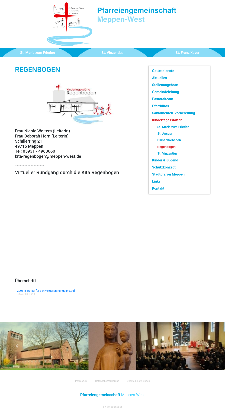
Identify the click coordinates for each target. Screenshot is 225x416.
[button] (17, 346)
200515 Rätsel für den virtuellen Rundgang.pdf (46, 290)
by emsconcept (112, 406)
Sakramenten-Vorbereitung (173, 113)
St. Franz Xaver (188, 53)
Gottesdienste (163, 71)
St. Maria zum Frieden (37, 53)
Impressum (81, 381)
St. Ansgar (164, 133)
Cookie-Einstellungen (138, 381)
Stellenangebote (165, 85)
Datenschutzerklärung (107, 381)
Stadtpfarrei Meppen (168, 174)
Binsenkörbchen (169, 140)
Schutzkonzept (164, 167)
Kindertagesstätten (167, 120)
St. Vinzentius (113, 53)
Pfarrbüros (160, 106)
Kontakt (158, 188)
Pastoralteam (162, 99)
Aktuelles (159, 78)
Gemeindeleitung (165, 92)
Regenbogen (166, 147)
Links (156, 181)
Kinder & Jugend (165, 160)
